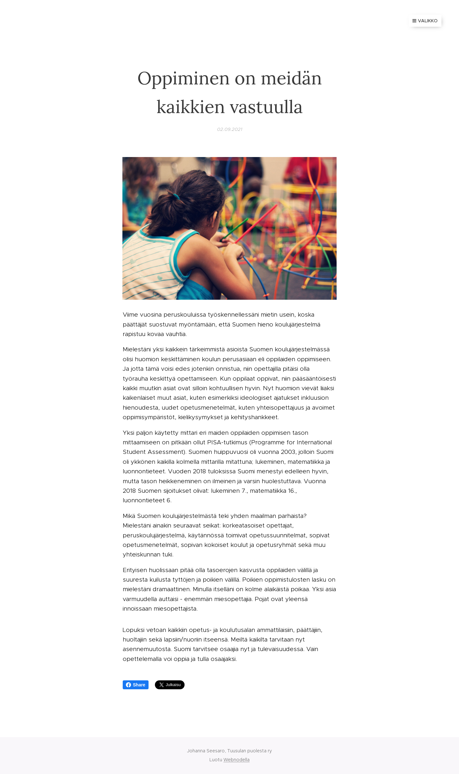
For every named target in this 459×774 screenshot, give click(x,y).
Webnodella (236, 760)
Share (135, 684)
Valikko (425, 21)
